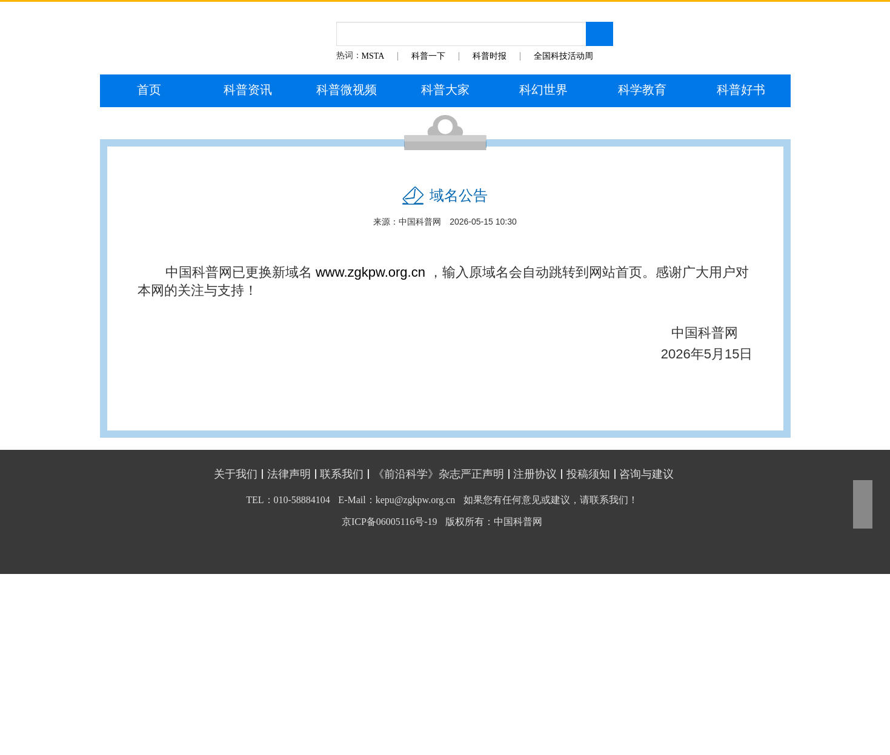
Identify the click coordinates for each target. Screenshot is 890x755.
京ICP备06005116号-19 (389, 521)
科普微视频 (346, 89)
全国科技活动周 (563, 56)
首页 (149, 89)
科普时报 (489, 56)
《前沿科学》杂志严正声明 (438, 474)
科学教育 (642, 89)
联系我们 (342, 474)
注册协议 (535, 474)
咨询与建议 (646, 474)
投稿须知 (588, 474)
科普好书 (741, 89)
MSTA (373, 56)
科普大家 (445, 89)
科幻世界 (543, 89)
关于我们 (235, 474)
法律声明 (289, 474)
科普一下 (428, 56)
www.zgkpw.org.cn (370, 272)
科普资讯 (248, 89)
